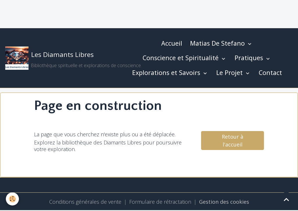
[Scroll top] (286, 199)
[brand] (61, 58)
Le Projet (230, 72)
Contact (270, 72)
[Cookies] (12, 198)
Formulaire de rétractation (160, 201)
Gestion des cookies (224, 201)
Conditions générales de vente (85, 201)
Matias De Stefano (218, 43)
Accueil (171, 43)
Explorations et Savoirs (167, 72)
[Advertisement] (106, 13)
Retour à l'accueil (232, 140)
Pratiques (250, 57)
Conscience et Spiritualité (181, 57)
